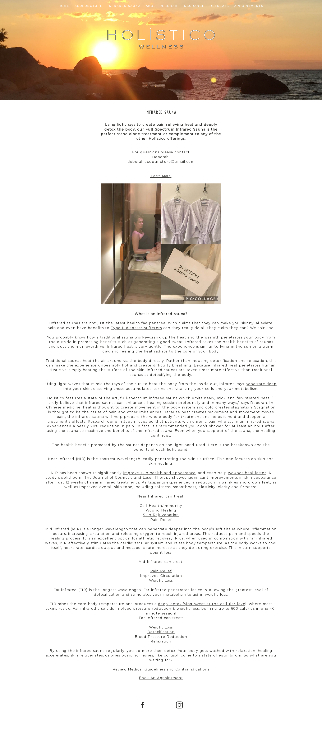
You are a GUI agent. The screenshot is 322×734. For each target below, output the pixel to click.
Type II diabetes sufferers (136, 328)
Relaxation (161, 641)
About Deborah (162, 6)
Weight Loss (161, 581)
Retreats (219, 6)
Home (64, 6)
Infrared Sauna (124, 6)
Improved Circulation (161, 576)
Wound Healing (161, 510)
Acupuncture (89, 6)
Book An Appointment (161, 678)
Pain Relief (161, 520)
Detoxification (161, 632)
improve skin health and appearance (159, 473)
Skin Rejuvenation (161, 515)
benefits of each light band (160, 450)
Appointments (248, 6)
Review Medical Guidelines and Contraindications (161, 669)
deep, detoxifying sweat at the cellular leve (201, 604)
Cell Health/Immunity (161, 506)
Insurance (193, 6)
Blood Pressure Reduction (161, 637)
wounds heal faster (247, 473)
